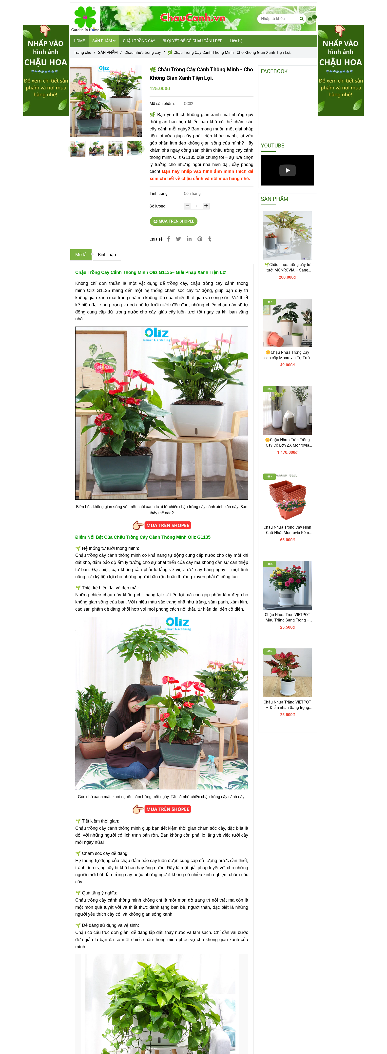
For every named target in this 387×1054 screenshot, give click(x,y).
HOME (79, 41)
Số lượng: (158, 206)
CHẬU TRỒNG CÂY (139, 41)
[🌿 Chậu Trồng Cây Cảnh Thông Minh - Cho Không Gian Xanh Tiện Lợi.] (193, 18)
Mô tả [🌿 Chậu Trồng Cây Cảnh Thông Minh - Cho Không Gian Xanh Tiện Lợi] (81, 254)
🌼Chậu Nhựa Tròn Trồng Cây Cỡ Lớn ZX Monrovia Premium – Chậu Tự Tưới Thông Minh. (287, 442)
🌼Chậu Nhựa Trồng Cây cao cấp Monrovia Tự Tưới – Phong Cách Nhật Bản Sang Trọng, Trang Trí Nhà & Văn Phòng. (287, 355)
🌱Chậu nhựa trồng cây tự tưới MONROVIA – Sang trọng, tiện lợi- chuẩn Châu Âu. (287, 267)
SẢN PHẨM (104, 41)
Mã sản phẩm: (163, 103)
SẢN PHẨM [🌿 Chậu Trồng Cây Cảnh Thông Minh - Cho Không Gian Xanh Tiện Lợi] (108, 52)
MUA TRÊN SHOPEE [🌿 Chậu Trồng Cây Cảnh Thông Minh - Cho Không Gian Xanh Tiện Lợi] (173, 221)
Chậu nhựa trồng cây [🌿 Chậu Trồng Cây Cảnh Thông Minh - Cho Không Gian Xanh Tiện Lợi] (142, 52)
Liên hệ (236, 41)
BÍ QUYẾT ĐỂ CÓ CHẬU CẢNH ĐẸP (192, 41)
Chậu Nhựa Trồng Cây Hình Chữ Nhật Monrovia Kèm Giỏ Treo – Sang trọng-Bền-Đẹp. (287, 530)
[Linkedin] (189, 239)
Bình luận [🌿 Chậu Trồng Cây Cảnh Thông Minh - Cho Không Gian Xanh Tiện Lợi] (107, 254)
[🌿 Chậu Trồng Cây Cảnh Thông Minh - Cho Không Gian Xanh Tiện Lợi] (312, 19)
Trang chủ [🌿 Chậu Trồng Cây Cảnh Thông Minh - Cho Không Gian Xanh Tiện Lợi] (82, 52)
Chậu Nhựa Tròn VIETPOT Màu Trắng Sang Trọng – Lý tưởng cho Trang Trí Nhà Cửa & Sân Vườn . (287, 617)
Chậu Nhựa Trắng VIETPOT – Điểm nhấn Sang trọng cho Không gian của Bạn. (287, 705)
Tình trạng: (160, 193)
